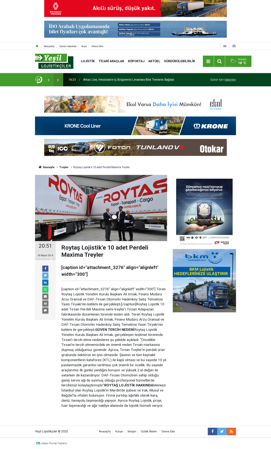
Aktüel (154, 61)
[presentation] (48, 79)
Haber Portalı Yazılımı (54, 443)
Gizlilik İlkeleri (149, 431)
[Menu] (208, 61)
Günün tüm (223, 79)
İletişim (132, 431)
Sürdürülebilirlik (179, 61)
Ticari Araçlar (111, 61)
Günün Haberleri (68, 46)
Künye (119, 431)
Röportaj (136, 61)
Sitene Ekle (97, 46)
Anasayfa (105, 431)
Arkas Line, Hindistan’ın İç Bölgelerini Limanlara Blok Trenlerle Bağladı (128, 79)
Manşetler (49, 46)
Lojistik (88, 61)
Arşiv (84, 46)
